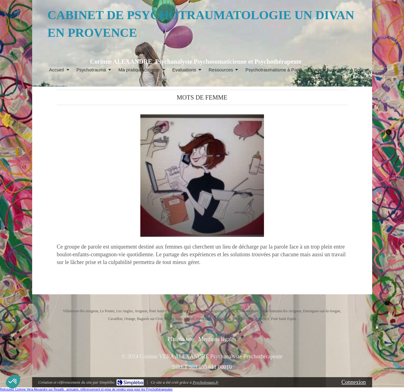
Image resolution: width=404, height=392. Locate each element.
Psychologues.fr (205, 382)
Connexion (354, 382)
